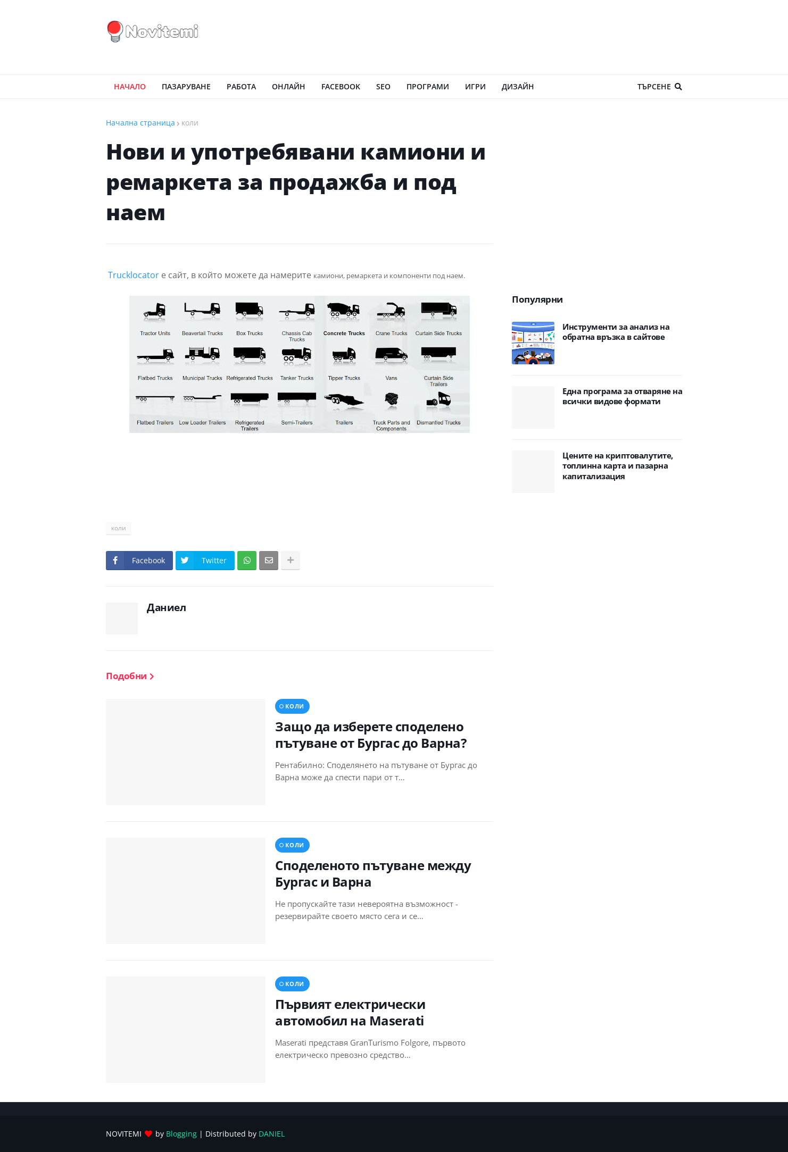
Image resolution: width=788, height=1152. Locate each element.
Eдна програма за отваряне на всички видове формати (622, 396)
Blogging (181, 1134)
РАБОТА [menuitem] (241, 86)
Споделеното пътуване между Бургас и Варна (373, 873)
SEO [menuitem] (383, 86)
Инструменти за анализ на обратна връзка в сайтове (615, 332)
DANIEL (272, 1134)
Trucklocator (133, 275)
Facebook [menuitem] (340, 86)
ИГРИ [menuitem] (475, 86)
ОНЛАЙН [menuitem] (288, 86)
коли (189, 123)
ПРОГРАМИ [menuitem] (428, 86)
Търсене (654, 86)
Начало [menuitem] (130, 86)
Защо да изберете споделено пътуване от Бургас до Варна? (370, 734)
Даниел (166, 607)
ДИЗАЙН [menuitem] (518, 86)
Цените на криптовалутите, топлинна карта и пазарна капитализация (617, 465)
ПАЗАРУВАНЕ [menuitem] (186, 86)
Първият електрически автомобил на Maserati (350, 1012)
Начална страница (140, 123)
